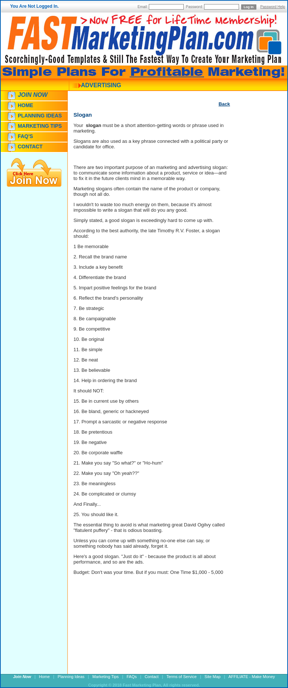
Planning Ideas (40, 116)
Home (25, 105)
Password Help (272, 7)
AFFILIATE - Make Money (251, 676)
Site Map (212, 676)
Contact (30, 146)
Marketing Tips (40, 126)
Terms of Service (181, 676)
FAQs (132, 676)
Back (224, 104)
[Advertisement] (252, 241)
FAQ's (25, 136)
